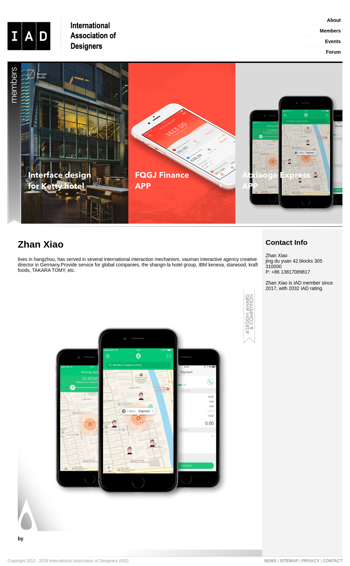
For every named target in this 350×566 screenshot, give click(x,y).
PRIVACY (310, 560)
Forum (333, 52)
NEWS (270, 560)
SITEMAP (289, 560)
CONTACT (332, 560)
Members (330, 31)
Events (333, 41)
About (334, 20)
